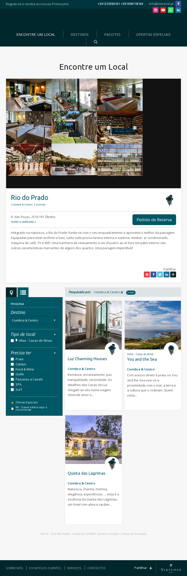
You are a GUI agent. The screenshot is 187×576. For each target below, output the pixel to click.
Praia (19, 359)
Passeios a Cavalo (29, 379)
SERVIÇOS (74, 568)
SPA (18, 384)
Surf (19, 389)
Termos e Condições (108, 534)
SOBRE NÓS (14, 568)
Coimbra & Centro (34, 320)
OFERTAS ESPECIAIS (153, 34)
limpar (130, 292)
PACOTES (112, 34)
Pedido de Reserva (154, 219)
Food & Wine (25, 369)
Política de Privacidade (134, 534)
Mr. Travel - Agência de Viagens (92, 19)
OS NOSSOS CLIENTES (45, 568)
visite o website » (23, 221)
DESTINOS (80, 34)
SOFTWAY (90, 534)
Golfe (20, 374)
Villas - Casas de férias (35, 340)
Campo (21, 364)
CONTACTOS (96, 568)
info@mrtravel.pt (161, 3)
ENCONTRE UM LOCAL (35, 34)
